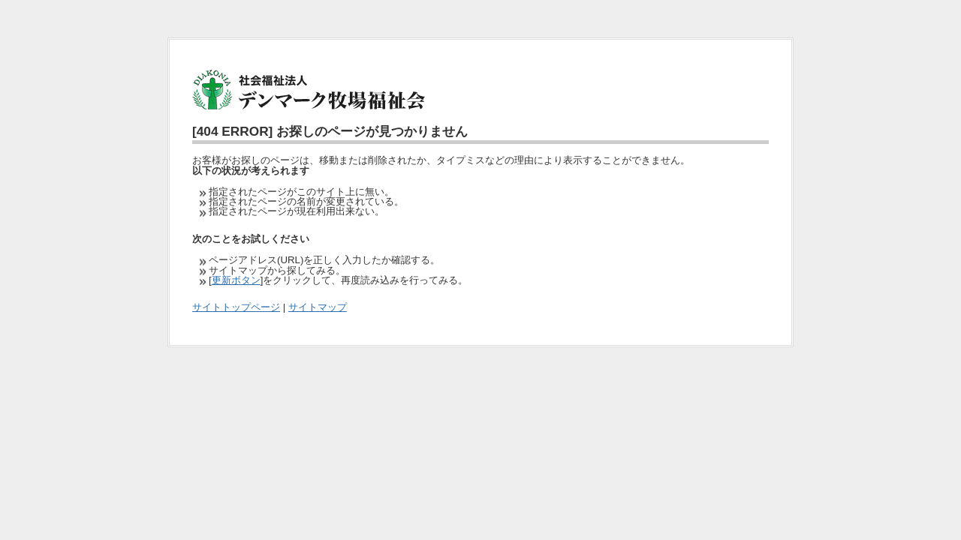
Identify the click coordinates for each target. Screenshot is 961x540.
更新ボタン (236, 280)
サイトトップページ (236, 307)
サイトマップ (317, 307)
